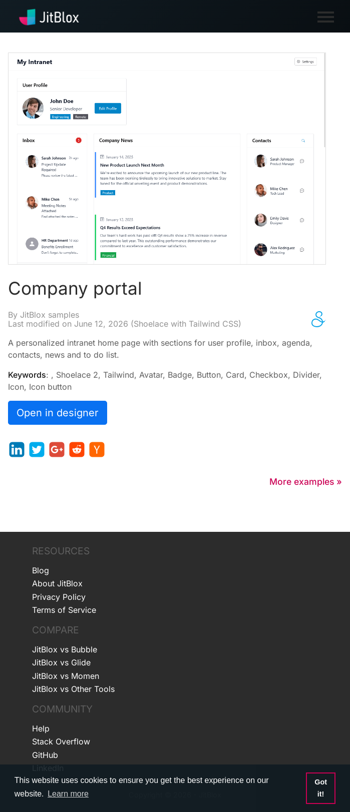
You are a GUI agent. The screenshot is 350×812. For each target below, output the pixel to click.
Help (41, 728)
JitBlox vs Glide (61, 662)
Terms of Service (64, 610)
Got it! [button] (320, 788)
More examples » (305, 481)
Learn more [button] (68, 793)
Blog (40, 570)
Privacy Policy (59, 597)
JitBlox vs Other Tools (73, 689)
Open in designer (58, 413)
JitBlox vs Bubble (64, 649)
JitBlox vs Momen (65, 676)
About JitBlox (57, 583)
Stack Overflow (61, 741)
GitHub (45, 755)
